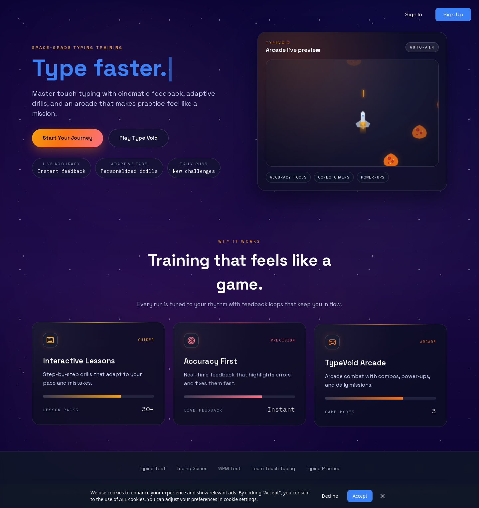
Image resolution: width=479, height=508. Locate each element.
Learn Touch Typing (273, 468)
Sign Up (453, 14)
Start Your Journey (67, 137)
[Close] (383, 496)
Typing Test (152, 468)
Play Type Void (138, 137)
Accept (360, 496)
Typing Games (192, 468)
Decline (330, 496)
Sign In (413, 14)
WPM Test (229, 468)
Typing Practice (323, 468)
